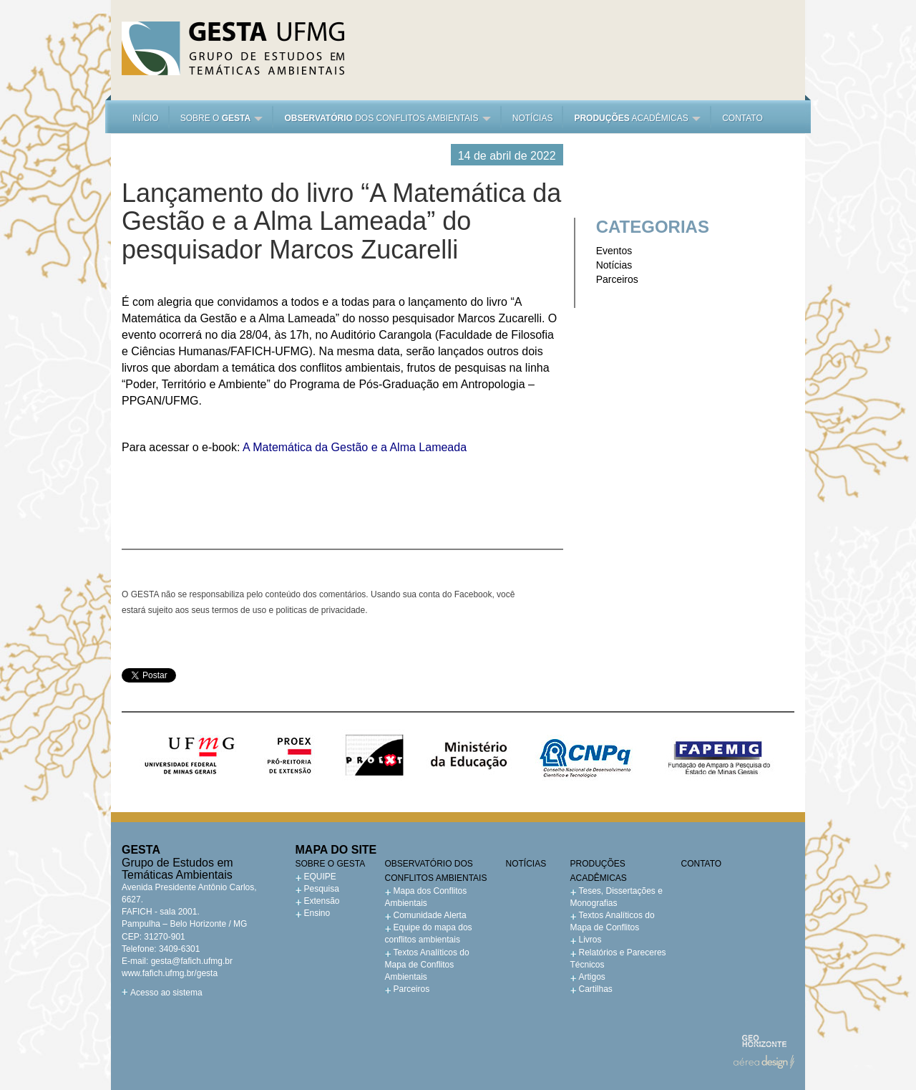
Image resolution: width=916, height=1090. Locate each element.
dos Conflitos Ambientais (387, 118)
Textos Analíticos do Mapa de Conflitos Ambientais (427, 964)
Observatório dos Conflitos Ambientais (436, 871)
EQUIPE (320, 877)
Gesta (233, 48)
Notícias (532, 118)
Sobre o (221, 118)
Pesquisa (321, 889)
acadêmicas (637, 118)
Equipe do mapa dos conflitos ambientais (428, 933)
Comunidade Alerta (430, 915)
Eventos (614, 250)
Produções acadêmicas (598, 871)
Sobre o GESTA (331, 864)
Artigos (592, 977)
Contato (742, 118)
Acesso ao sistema (166, 993)
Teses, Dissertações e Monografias (616, 897)
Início (145, 118)
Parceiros (617, 279)
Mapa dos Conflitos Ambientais (426, 897)
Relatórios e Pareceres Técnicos (618, 958)
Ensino (317, 913)
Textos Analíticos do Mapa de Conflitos (612, 921)
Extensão (322, 901)
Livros (590, 940)
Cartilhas (596, 989)
